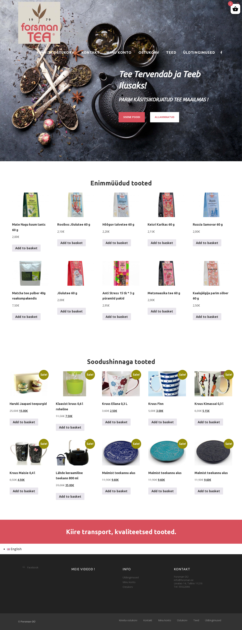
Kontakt (90, 52)
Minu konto (119, 52)
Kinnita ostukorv (55, 52)
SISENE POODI (131, 117)
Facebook (32, 567)
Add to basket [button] (26, 248)
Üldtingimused (199, 52)
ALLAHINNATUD (164, 117)
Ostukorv (149, 52)
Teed (171, 52)
